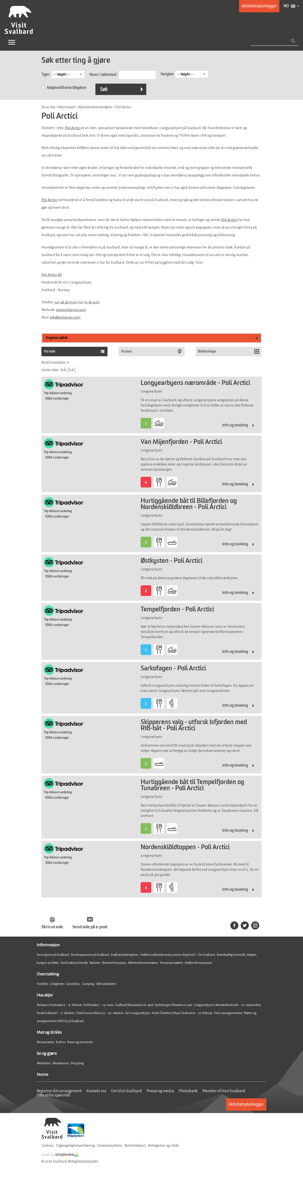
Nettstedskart (135, 1145)
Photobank (188, 1091)
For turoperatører (171, 963)
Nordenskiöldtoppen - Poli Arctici (185, 847)
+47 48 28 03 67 (65, 302)
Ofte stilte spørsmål (53, 1095)
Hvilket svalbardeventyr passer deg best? (168, 954)
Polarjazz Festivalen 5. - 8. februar (59, 1005)
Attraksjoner (60, 1063)
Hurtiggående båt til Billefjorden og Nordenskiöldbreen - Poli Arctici (189, 504)
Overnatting (48, 974)
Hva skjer (45, 995)
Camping (88, 984)
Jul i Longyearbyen (137, 1013)
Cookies (47, 1145)
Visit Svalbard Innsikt (74, 963)
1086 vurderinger (57, 398)
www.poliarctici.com (71, 310)
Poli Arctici (72, 128)
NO (286, 6)
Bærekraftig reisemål (231, 954)
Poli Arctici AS (51, 275)
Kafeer (61, 1042)
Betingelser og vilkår (163, 1145)
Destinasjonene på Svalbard (90, 954)
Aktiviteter (44, 1063)
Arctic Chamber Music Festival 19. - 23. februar (182, 1013)
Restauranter (45, 1042)
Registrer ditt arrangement (59, 1091)
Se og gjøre (47, 1053)
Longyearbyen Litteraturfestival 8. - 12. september (227, 1005)
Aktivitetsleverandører (143, 963)
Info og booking (235, 425)
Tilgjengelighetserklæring (75, 1145)
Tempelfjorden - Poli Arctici (177, 609)
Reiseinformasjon (114, 963)
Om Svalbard (206, 954)
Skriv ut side (52, 926)
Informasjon (48, 944)
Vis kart (126, 351)
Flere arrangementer (228, 1013)
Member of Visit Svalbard (223, 1091)
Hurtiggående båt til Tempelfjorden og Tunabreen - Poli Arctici (192, 785)
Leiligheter (57, 984)
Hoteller (42, 984)
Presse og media (160, 1091)
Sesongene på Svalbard (53, 954)
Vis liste (49, 351)
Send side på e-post (89, 926)
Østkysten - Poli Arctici (171, 561)
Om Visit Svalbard (126, 1091)
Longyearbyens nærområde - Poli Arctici (195, 383)
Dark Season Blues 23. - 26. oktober (100, 1013)
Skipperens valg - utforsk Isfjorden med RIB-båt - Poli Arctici (194, 725)
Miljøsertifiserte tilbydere (66, 88)
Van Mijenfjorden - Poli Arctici (181, 442)
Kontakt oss (96, 1091)
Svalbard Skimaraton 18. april (134, 1005)
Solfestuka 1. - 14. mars (98, 1005)
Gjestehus (73, 984)
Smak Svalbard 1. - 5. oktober (56, 1013)
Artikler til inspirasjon (198, 963)
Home (42, 1074)
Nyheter (94, 963)
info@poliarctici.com (65, 317)
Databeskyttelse (109, 1145)
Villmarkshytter (106, 984)
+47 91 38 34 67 (89, 302)
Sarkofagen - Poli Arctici (173, 668)
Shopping (77, 1063)
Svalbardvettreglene (124, 954)
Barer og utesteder (80, 1042)
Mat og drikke (49, 1032)
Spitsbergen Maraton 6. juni (173, 1005)
